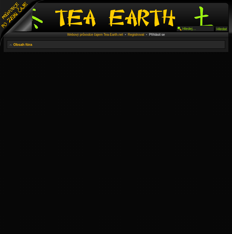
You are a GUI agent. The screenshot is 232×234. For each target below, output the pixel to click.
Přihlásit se (157, 34)
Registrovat (136, 34)
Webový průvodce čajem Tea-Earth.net (95, 34)
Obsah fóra (22, 44)
